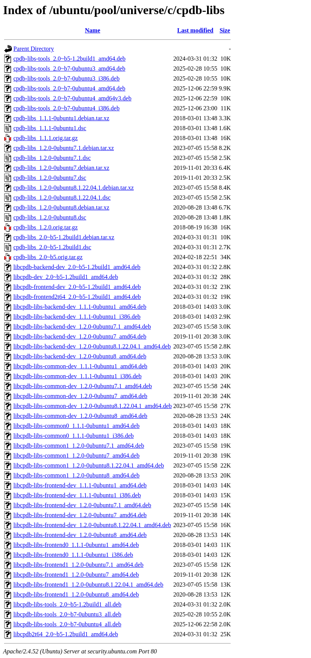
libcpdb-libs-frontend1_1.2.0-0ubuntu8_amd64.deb (76, 594)
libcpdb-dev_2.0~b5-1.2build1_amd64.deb (65, 277)
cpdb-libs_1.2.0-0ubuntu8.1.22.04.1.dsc (62, 197)
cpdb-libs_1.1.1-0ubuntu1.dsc (49, 128)
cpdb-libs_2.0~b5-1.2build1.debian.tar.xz (63, 237)
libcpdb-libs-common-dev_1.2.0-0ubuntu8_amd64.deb (80, 416)
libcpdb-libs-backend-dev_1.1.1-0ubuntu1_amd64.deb (79, 306)
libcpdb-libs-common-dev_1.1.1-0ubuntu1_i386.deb (77, 376)
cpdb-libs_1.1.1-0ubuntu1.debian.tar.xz (61, 118)
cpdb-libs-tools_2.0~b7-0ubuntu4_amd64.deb (69, 88)
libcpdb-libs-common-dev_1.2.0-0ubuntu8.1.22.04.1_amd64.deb (92, 406)
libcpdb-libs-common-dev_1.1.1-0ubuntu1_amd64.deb (80, 366)
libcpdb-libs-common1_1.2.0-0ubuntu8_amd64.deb (76, 475)
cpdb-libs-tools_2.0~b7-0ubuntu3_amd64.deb (69, 68)
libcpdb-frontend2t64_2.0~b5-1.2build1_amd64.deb (77, 297)
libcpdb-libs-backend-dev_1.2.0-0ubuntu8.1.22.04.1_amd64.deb (92, 346)
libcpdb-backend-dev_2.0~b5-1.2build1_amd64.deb (77, 267)
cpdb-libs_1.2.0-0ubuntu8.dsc (49, 217)
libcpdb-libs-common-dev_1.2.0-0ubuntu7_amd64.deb (80, 396)
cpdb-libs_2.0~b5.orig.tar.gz (48, 257)
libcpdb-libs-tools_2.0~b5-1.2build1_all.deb (67, 604)
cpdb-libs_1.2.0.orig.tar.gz (45, 227)
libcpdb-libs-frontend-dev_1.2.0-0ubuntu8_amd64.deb (80, 535)
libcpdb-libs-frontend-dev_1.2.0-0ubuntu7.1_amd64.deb (82, 505)
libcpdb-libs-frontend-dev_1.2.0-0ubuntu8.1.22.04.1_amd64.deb (92, 525)
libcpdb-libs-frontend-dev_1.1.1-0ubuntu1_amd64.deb (80, 485)
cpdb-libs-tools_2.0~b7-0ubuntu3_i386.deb (66, 78)
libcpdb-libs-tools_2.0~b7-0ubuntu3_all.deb (67, 614)
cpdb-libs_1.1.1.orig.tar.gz (45, 138)
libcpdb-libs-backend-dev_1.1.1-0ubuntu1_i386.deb (77, 316)
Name (92, 30)
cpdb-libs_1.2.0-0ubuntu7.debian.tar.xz (61, 167)
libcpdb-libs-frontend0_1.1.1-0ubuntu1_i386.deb (73, 555)
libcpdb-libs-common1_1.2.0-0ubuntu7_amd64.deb (76, 455)
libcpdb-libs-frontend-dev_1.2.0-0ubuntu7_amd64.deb (80, 515)
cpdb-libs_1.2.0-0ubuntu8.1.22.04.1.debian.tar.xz (73, 187)
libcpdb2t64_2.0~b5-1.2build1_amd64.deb (65, 634)
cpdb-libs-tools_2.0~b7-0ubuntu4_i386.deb (66, 108)
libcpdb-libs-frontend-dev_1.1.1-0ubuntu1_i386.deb (77, 495)
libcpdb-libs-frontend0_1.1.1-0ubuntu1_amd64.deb (76, 545)
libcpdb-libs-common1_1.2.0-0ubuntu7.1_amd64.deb (78, 445)
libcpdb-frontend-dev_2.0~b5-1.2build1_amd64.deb (77, 287)
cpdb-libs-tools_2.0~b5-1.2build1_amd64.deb (69, 58)
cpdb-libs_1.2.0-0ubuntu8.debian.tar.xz (61, 207)
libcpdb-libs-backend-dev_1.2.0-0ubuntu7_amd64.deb (79, 336)
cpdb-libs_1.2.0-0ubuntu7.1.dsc (52, 158)
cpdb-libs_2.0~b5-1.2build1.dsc (52, 247)
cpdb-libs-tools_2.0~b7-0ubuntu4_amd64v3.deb (72, 98)
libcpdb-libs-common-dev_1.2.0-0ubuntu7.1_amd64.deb (82, 386)
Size (225, 30)
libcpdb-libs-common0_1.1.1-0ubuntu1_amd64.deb (76, 426)
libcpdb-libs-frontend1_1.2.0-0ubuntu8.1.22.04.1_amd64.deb (88, 584)
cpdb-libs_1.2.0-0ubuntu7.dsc (49, 177)
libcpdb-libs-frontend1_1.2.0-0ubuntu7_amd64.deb (76, 574)
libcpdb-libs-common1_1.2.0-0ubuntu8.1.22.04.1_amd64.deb (88, 465)
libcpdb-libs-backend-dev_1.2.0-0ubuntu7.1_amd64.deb (82, 326)
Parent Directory (33, 48)
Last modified (195, 30)
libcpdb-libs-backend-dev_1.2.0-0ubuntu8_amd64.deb (79, 356)
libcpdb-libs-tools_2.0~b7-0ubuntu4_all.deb (67, 624)
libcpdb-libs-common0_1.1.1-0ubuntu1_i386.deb (73, 435)
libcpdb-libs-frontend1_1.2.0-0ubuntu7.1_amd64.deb (78, 564)
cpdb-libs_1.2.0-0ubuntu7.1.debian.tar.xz (63, 148)
